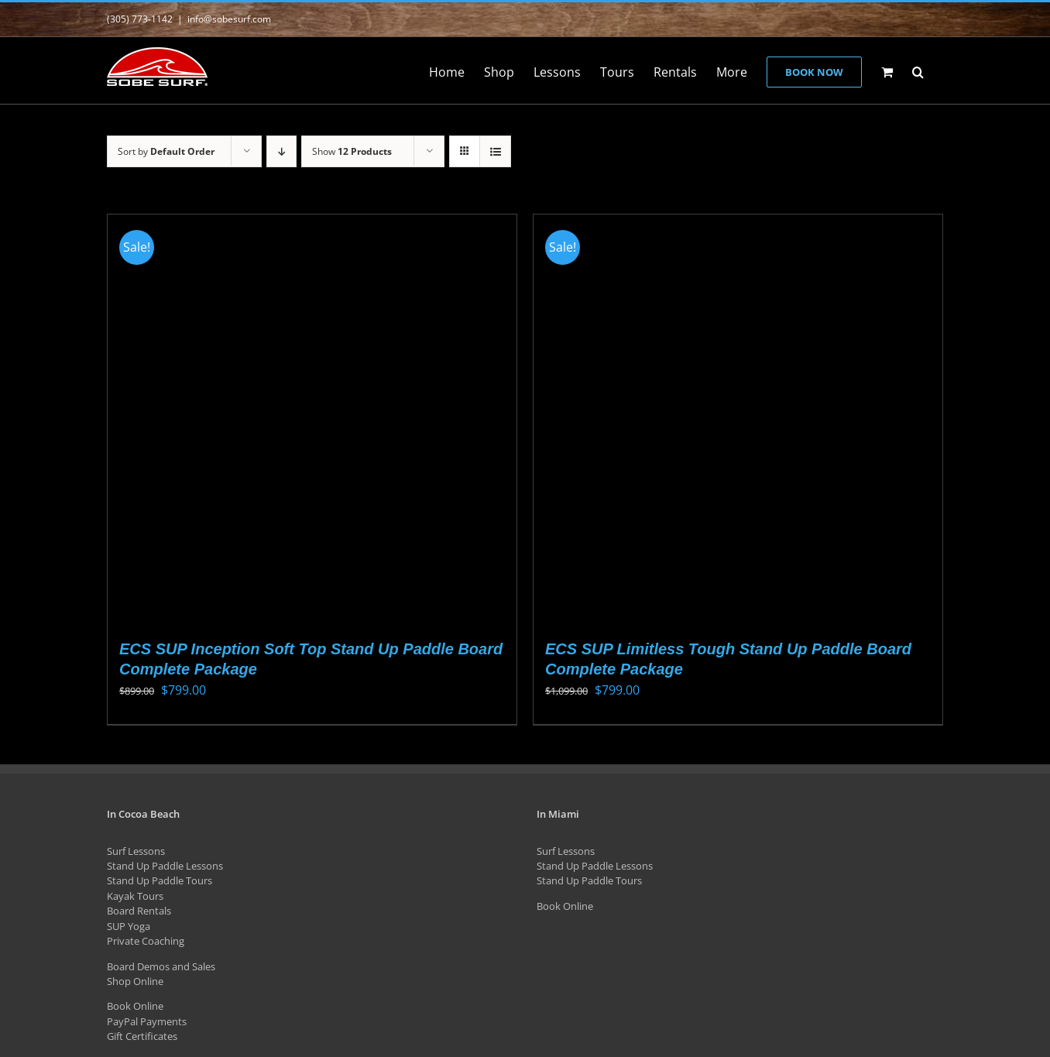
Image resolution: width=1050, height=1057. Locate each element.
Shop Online (135, 981)
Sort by (166, 151)
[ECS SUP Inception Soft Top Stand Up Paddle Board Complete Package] (312, 418)
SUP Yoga (128, 926)
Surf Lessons (136, 851)
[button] (918, 70)
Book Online (135, 1006)
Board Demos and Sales (161, 966)
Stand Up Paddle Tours (159, 880)
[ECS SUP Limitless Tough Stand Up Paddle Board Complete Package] (738, 418)
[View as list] (495, 151)
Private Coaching (145, 941)
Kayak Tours (135, 896)
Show (352, 151)
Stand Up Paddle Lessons (165, 866)
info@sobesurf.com (229, 19)
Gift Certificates (142, 1036)
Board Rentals (139, 911)
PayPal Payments (147, 1021)
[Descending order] (281, 151)
